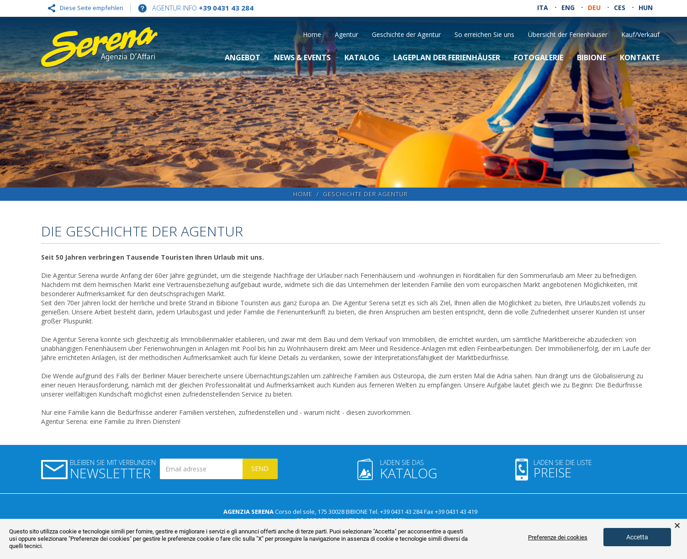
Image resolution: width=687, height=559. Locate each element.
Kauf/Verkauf (640, 34)
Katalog (362, 57)
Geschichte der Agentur (406, 34)
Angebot (242, 57)
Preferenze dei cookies (557, 537)
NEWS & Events (302, 57)
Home (312, 34)
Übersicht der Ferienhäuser (568, 34)
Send (260, 468)
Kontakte (640, 57)
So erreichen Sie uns (484, 34)
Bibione (591, 57)
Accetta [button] (637, 537)
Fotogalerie (538, 57)
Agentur (346, 34)
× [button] (677, 525)
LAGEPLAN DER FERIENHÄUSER (446, 57)
